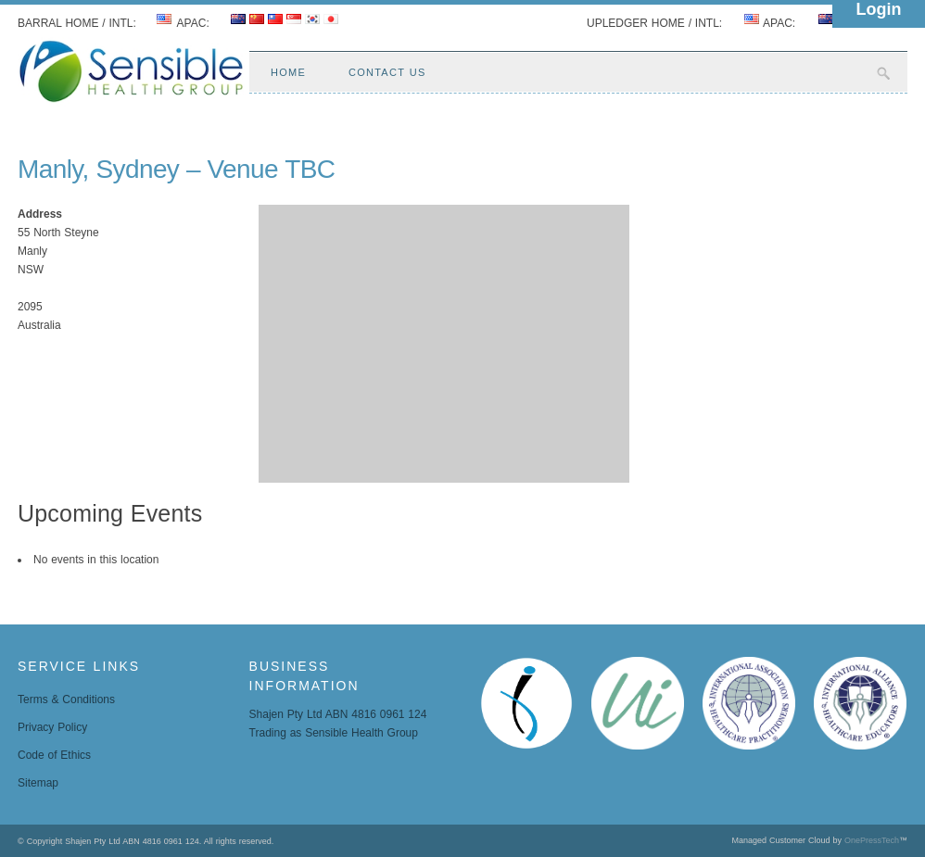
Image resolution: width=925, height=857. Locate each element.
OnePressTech (871, 840)
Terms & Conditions (66, 699)
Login (879, 9)
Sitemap (38, 782)
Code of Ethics (54, 755)
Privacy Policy (52, 727)
